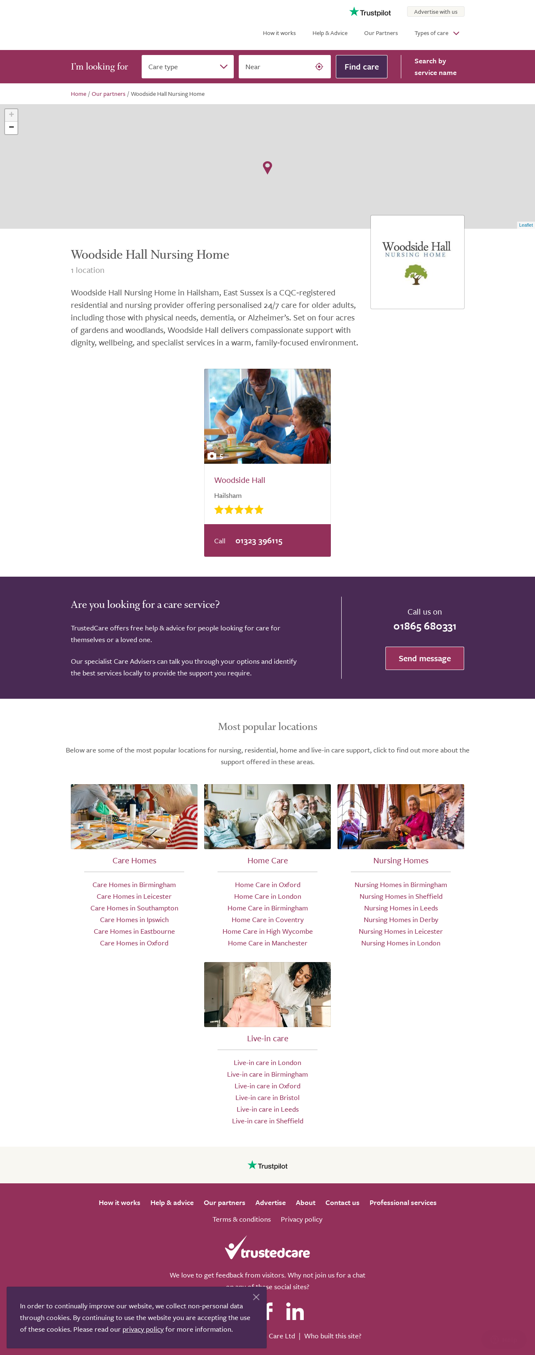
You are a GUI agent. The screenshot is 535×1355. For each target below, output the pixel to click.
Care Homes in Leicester (134, 896)
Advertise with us (436, 11)
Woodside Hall (239, 480)
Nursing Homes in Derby (401, 919)
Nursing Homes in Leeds (401, 907)
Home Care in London (267, 896)
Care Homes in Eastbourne (134, 931)
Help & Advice (330, 32)
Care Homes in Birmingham (134, 884)
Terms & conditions (241, 1219)
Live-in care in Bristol (267, 1097)
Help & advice (172, 1202)
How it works (279, 32)
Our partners (224, 1202)
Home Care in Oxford (267, 884)
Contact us (342, 1202)
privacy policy (143, 1329)
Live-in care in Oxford (267, 1085)
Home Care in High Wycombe (267, 931)
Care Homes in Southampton (134, 907)
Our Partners (381, 32)
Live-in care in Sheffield (267, 1120)
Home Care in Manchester (268, 943)
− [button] (11, 128)
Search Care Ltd (270, 1335)
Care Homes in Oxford (134, 943)
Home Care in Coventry (268, 919)
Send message (425, 658)
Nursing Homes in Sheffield (401, 896)
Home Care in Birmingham (268, 907)
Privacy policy (301, 1219)
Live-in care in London (267, 1062)
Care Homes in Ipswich (134, 919)
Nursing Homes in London (400, 943)
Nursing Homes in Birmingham (401, 884)
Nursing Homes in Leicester (401, 931)
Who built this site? (332, 1335)
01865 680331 (425, 625)
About (305, 1202)
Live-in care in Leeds (268, 1109)
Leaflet (526, 225)
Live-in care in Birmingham (267, 1074)
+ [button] (11, 115)
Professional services (403, 1202)
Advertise (270, 1202)
